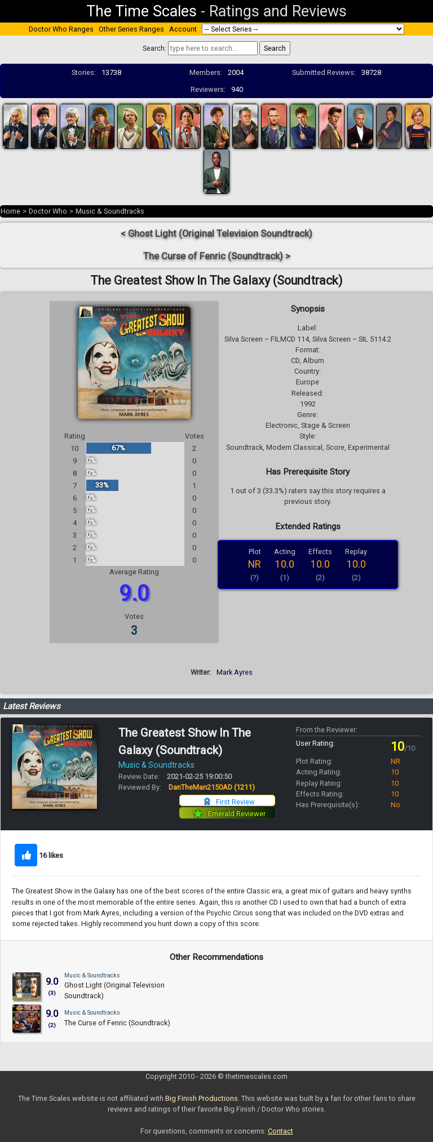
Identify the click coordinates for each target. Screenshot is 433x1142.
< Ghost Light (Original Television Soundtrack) (216, 233)
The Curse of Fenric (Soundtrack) (117, 1023)
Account (183, 29)
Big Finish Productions (201, 1098)
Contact (280, 1131)
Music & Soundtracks (110, 211)
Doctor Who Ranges (61, 29)
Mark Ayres (234, 672)
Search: (154, 48)
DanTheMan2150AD (212, 787)
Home (10, 211)
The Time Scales (141, 11)
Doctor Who (48, 211)
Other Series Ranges (131, 29)
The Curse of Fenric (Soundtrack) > (216, 256)
